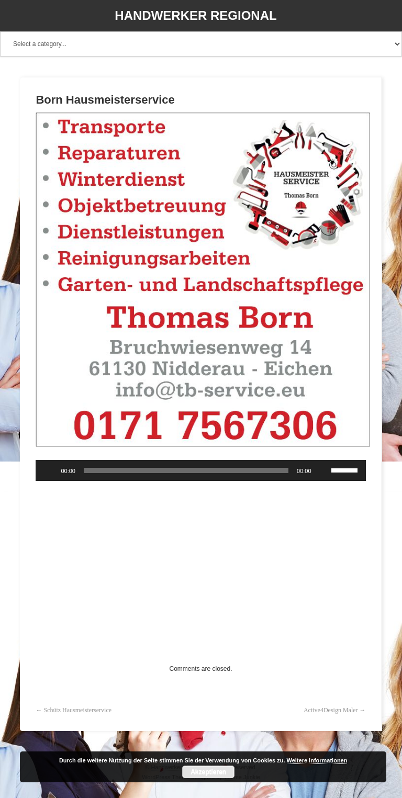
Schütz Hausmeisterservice (77, 710)
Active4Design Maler (331, 710)
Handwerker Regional (195, 15)
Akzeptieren (208, 771)
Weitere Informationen (317, 760)
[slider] (186, 470)
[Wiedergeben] (49, 470)
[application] (200, 470)
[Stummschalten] (323, 470)
